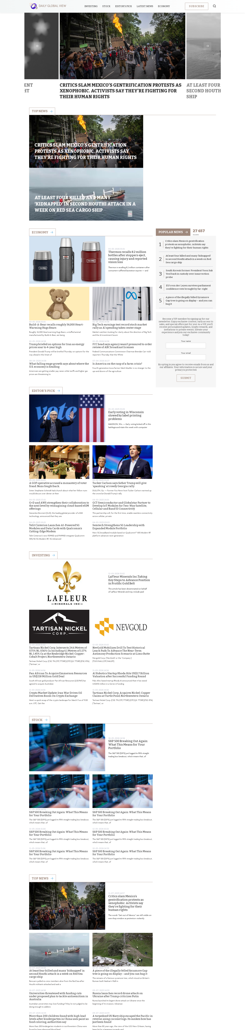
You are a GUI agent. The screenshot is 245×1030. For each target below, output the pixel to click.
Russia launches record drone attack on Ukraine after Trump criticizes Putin (117, 947)
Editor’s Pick (124, 6)
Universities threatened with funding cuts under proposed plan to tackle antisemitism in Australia (58, 948)
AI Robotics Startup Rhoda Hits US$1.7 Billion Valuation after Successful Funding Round (120, 627)
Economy (165, 6)
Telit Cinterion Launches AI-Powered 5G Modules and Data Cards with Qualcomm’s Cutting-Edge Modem (55, 480)
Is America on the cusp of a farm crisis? (117, 315)
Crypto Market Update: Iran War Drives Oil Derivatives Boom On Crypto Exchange (55, 647)
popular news (174, 184)
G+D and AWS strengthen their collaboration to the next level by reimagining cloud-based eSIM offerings (59, 457)
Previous (37, 46)
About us (99, 1003)
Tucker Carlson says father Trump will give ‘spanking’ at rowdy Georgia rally (119, 437)
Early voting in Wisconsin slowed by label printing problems (126, 368)
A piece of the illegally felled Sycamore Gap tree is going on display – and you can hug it (119, 924)
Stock (107, 6)
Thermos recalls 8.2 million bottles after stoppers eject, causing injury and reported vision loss (127, 209)
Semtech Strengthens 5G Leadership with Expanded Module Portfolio (118, 479)
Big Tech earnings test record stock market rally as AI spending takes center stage (119, 278)
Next (207, 46)
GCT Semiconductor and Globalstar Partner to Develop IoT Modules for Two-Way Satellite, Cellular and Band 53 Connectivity (121, 457)
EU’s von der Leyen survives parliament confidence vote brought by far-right (188, 240)
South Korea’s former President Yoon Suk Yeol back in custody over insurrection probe (187, 226)
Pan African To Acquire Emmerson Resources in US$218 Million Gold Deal (58, 627)
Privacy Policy (118, 1003)
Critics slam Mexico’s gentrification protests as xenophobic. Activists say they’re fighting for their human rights (126, 855)
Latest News (145, 6)
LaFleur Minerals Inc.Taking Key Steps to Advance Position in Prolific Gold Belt (129, 532)
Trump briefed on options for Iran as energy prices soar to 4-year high (56, 298)
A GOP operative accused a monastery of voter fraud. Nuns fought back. (58, 437)
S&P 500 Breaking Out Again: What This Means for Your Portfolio (128, 697)
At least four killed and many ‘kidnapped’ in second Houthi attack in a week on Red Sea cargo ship (57, 925)
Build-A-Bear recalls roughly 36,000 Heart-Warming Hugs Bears (56, 278)
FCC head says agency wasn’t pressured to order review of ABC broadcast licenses (122, 298)
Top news (42, 111)
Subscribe (196, 6)
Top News (42, 830)
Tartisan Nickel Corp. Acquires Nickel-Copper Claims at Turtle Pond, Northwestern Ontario (121, 647)
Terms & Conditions (143, 1003)
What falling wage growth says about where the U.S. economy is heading (59, 317)
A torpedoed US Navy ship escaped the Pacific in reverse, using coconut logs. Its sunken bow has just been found (122, 970)
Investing (91, 6)
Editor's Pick (46, 343)
